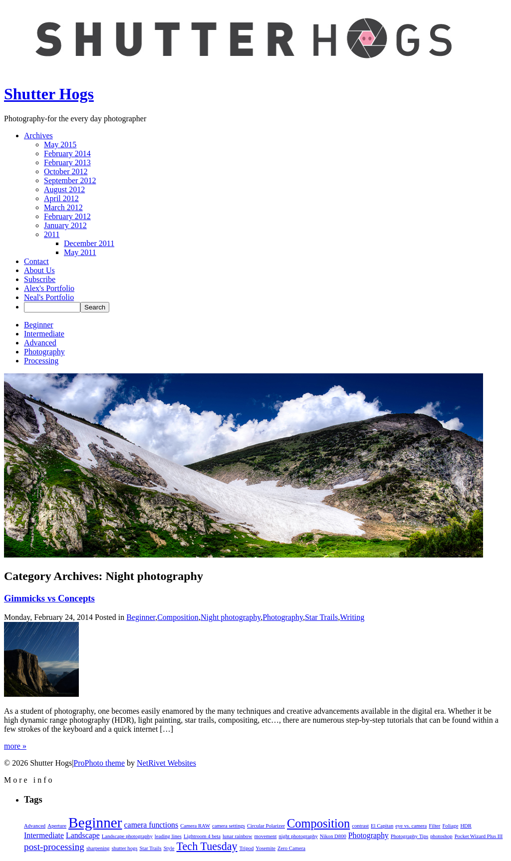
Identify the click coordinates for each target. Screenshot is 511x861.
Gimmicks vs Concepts (49, 598)
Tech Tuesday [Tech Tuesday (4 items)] (207, 846)
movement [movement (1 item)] (265, 836)
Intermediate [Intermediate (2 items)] (44, 835)
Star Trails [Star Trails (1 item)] (151, 848)
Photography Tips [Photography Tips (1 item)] (410, 836)
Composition (178, 617)
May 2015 (60, 144)
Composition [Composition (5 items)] (318, 823)
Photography (44, 351)
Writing (352, 617)
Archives (38, 135)
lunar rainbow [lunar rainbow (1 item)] (237, 836)
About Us (39, 270)
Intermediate (44, 333)
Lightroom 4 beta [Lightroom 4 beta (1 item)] (202, 836)
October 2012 (66, 171)
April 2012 (61, 198)
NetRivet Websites (166, 763)
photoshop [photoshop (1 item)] (441, 836)
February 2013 (67, 162)
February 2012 (67, 216)
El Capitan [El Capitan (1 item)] (382, 826)
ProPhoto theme (99, 763)
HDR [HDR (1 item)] (466, 826)
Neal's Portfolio (49, 297)
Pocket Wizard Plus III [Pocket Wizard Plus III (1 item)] (479, 836)
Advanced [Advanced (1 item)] (34, 826)
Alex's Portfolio (49, 288)
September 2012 (70, 180)
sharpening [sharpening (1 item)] (98, 848)
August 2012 (64, 189)
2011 (51, 234)
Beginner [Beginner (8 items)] (95, 823)
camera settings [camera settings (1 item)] (228, 826)
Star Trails (321, 617)
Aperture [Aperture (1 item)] (56, 826)
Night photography (230, 617)
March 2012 (63, 207)
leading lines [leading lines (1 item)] (168, 836)
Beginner (38, 324)
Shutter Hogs (49, 94)
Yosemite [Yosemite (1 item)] (265, 848)
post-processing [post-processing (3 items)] (54, 847)
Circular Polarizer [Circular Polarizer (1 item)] (266, 826)
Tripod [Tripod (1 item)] (247, 848)
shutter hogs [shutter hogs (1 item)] (125, 848)
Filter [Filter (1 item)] (434, 826)
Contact (36, 261)
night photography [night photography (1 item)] (297, 836)
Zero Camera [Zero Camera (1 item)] (291, 848)
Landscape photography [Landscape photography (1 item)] (127, 836)
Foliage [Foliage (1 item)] (450, 826)
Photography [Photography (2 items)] (368, 835)
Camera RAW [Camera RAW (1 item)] (195, 826)
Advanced (40, 342)
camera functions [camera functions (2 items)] (151, 825)
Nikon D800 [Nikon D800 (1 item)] (333, 836)
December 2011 (89, 243)
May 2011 (80, 252)
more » (15, 746)
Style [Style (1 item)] (169, 848)
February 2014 (67, 153)
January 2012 (65, 225)
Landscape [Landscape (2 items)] (83, 835)
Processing (41, 360)
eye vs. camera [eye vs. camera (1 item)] (411, 826)
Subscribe (39, 279)
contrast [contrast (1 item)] (360, 826)
